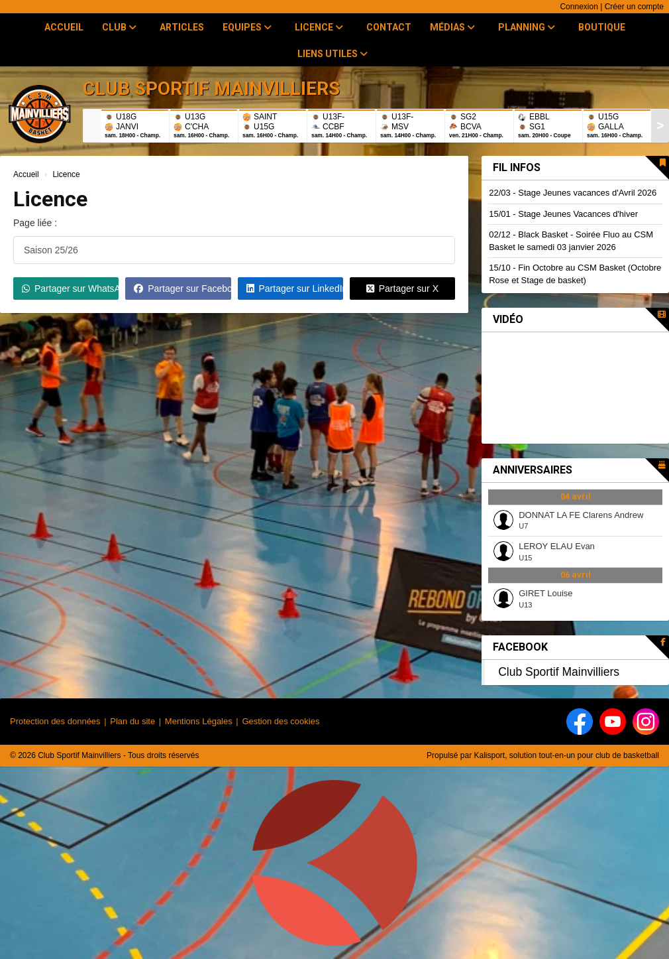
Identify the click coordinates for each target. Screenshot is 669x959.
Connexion (578, 6)
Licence (319, 27)
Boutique (601, 27)
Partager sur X (402, 288)
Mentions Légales (198, 721)
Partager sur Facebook (182, 288)
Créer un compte (634, 6)
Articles (182, 27)
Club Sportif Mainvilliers (558, 671)
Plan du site (132, 721)
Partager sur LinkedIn (294, 288)
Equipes (247, 27)
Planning (526, 27)
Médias (452, 27)
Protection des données (55, 721)
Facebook (520, 647)
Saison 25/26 (51, 250)
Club (119, 27)
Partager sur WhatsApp (70, 288)
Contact (388, 27)
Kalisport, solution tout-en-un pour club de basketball (566, 755)
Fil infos (516, 167)
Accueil (63, 27)
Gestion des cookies (280, 721)
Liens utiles (332, 53)
